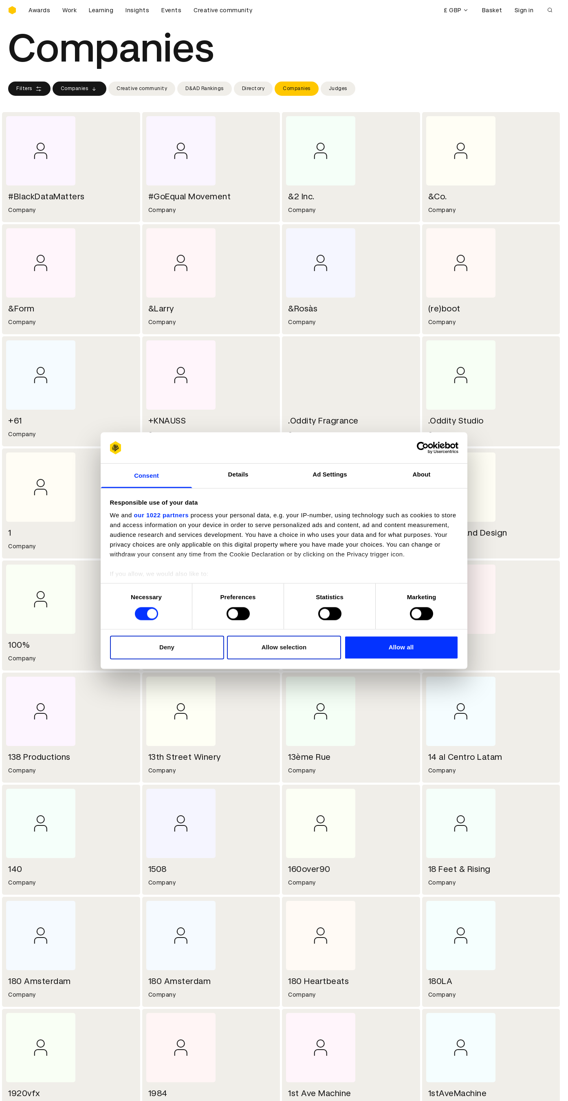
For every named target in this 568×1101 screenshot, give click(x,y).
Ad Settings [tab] (330, 474)
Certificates (26, 1016)
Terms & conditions (177, 997)
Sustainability (28, 958)
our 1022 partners (161, 515)
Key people (23, 948)
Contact (301, 939)
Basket (492, 10)
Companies (80, 89)
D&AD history (27, 939)
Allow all (401, 647)
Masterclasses (29, 1026)
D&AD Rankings (204, 88)
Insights (137, 10)
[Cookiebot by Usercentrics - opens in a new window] (422, 447)
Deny (166, 647)
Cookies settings (43, 1086)
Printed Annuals (31, 1007)
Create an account (316, 1007)
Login (297, 997)
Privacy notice (169, 1016)
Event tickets (27, 1036)
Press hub (303, 948)
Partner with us (171, 948)
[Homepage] (12, 10)
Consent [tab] (146, 475)
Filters (29, 89)
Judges (338, 88)
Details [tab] (238, 474)
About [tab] (422, 474)
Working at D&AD (173, 939)
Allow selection (284, 647)
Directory (253, 88)
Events (171, 10)
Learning (101, 10)
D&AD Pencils (27, 997)
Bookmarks (305, 1016)
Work (69, 10)
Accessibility (167, 1026)
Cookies (160, 1007)
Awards (39, 10)
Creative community (223, 10)
